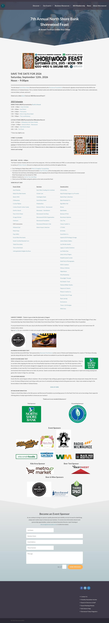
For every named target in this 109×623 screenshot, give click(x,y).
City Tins (62, 220)
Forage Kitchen (17, 217)
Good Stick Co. (64, 234)
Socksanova (63, 302)
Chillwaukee (16, 200)
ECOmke (62, 230)
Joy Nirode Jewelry (65, 244)
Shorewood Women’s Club (44, 224)
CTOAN (62, 227)
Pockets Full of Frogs (66, 295)
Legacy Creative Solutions (67, 247)
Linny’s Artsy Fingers (66, 254)
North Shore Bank (24, 87)
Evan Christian (25, 107)
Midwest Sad (16, 227)
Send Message (75, 570)
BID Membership (79, 6)
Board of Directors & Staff (88, 602)
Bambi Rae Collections (66, 197)
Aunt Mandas (16, 190)
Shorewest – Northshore (43, 210)
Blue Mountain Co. (65, 200)
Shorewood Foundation (55, 87)
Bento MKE (16, 197)
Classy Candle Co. (65, 224)
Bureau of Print (64, 214)
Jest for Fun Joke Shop (30, 177)
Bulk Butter (63, 210)
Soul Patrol (23, 109)
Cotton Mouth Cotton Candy (21, 207)
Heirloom (15, 220)
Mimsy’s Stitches (65, 268)
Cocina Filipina (17, 203)
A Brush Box (63, 190)
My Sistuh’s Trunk (65, 281)
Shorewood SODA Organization (45, 217)
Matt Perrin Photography (67, 261)
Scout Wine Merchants (19, 237)
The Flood (21, 129)
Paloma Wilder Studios (66, 285)
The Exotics (23, 111)
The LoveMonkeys (25, 116)
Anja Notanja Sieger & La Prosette (69, 193)
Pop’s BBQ (16, 234)
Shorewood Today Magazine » (89, 611)
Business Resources (62, 6)
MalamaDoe (40, 203)
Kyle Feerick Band (25, 127)
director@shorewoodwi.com (48, 524)
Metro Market (23, 165)
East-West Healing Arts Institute (46, 190)
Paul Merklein (44, 170)
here (23, 96)
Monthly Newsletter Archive (89, 599)
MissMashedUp (64, 274)
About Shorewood (99, 6)
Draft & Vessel (36, 104)
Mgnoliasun (63, 271)
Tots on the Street (18, 247)
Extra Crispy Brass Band (26, 114)
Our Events (47, 6)
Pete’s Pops (16, 230)
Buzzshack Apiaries (65, 217)
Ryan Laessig (63, 298)
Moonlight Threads (65, 278)
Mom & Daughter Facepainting (40, 168)
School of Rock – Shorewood (29, 124)
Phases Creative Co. (65, 291)
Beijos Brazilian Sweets (19, 193)
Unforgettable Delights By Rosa (22, 251)
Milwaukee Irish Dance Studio (29, 122)
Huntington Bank (41, 197)
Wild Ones (63, 308)
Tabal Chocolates (18, 244)
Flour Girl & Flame (18, 214)
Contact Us (84, 596)
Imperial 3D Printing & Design (68, 237)
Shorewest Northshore (46, 353)
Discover (36, 6)
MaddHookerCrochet (66, 258)
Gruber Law (40, 193)
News (89, 6)
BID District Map (86, 608)
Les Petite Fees (64, 251)
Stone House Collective (43, 227)
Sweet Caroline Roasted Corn (21, 241)
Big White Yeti (64, 203)
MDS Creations (64, 264)
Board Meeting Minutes (87, 605)
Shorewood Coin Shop (43, 214)
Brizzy (62, 207)
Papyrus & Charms (65, 288)
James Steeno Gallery (66, 241)
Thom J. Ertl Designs (66, 305)
